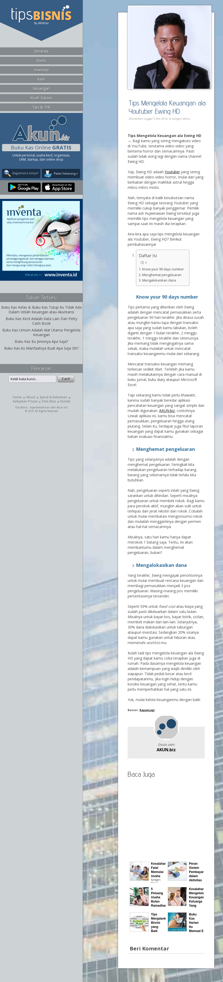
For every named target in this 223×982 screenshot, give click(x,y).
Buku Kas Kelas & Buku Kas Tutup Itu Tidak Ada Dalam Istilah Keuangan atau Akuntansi (41, 309)
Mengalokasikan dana (159, 280)
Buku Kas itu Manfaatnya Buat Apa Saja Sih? (41, 348)
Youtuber (172, 171)
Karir (41, 79)
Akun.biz (62, 407)
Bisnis (41, 60)
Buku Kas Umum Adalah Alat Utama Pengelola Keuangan (41, 332)
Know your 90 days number (163, 269)
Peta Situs (49, 401)
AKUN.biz (167, 410)
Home (17, 397)
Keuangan (41, 88)
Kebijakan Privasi (25, 401)
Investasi (41, 69)
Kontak (65, 401)
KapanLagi (147, 710)
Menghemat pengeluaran (161, 275)
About (30, 397)
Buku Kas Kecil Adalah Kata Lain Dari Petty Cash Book (41, 321)
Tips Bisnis (21, 407)
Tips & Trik (41, 107)
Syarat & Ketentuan (53, 397)
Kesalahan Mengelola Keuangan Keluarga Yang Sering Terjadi (196, 901)
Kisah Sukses (41, 97)
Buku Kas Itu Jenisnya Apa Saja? (41, 341)
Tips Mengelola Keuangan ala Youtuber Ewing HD (167, 106)
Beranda (41, 51)
